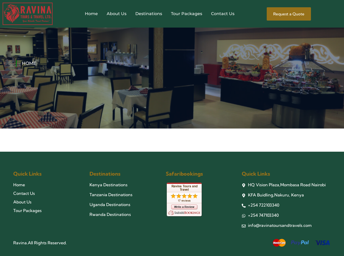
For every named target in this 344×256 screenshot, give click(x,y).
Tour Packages (186, 13)
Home (91, 13)
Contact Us (222, 13)
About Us (116, 13)
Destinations (148, 13)
